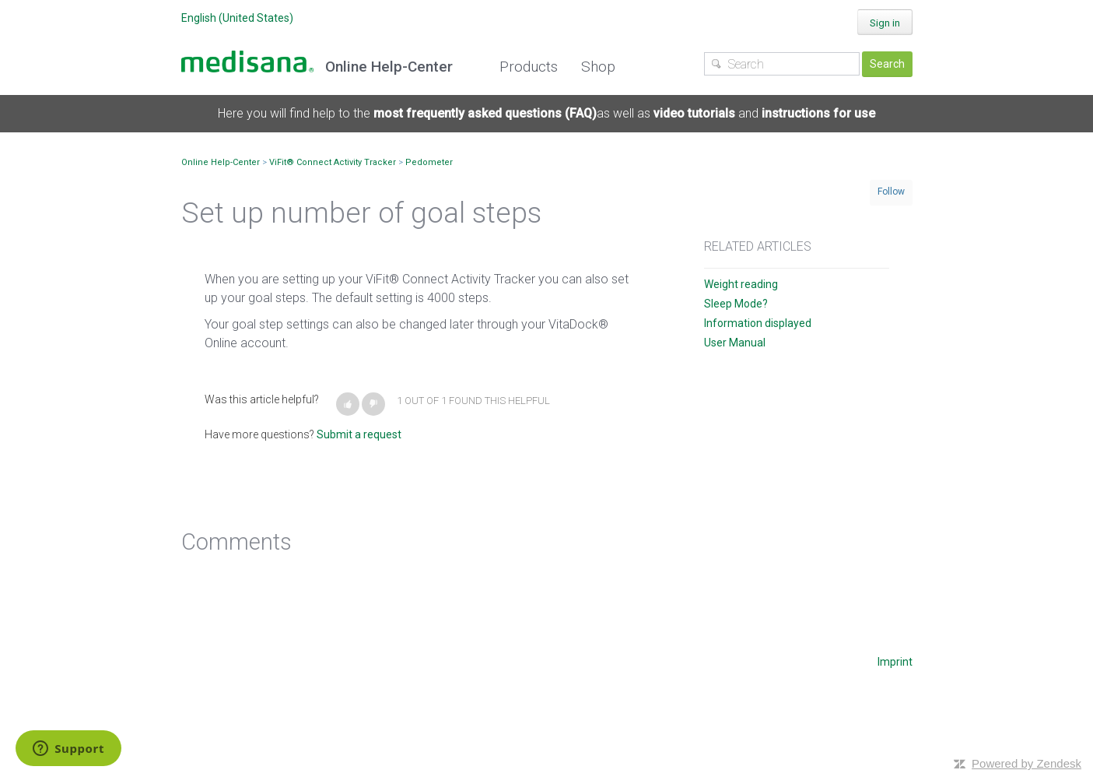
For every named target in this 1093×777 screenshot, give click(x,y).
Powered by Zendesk (1026, 763)
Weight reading (741, 284)
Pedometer (429, 162)
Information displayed (757, 323)
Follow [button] (891, 191)
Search (887, 64)
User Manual (734, 342)
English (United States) (237, 18)
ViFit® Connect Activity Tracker (332, 162)
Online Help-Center (220, 162)
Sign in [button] (885, 23)
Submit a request (359, 434)
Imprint (895, 662)
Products (528, 67)
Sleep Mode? (736, 303)
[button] (347, 404)
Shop (598, 67)
